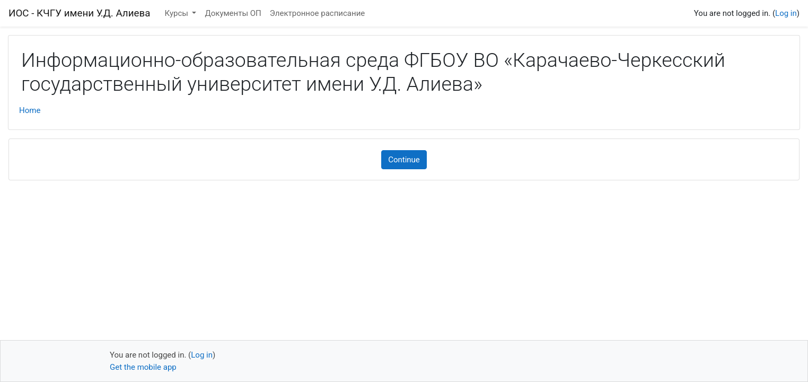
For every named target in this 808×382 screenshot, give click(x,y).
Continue (404, 159)
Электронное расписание (317, 13)
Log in (786, 13)
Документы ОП (233, 13)
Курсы (177, 13)
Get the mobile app (143, 367)
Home (29, 110)
